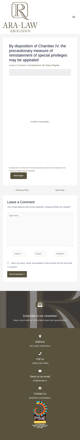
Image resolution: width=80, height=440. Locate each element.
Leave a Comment (17, 65)
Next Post (61, 190)
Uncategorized (34, 65)
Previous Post (21, 190)
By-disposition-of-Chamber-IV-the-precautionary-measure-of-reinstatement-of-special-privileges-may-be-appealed (37, 169)
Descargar (18, 175)
